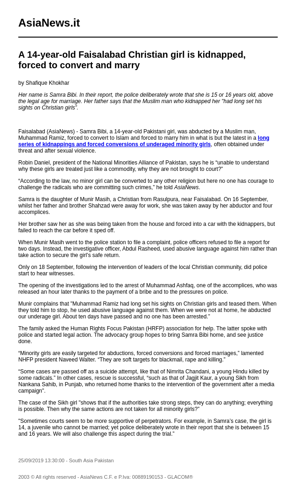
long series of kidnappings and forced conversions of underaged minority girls (143, 141)
